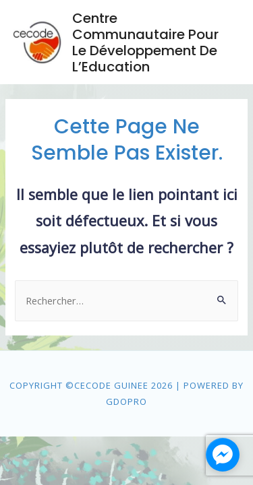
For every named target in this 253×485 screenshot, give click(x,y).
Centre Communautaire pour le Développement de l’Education (145, 42)
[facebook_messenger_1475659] (223, 455)
